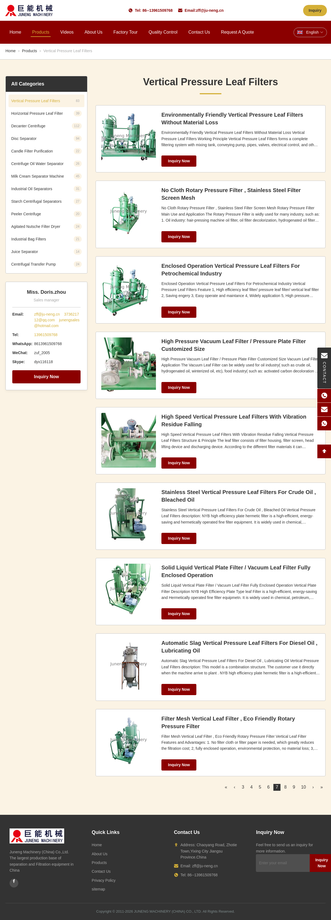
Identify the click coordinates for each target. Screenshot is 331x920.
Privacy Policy (104, 880)
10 (303, 787)
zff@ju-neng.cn (210, 10)
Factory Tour (125, 32)
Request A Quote (237, 32)
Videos (67, 32)
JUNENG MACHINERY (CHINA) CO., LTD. (168, 911)
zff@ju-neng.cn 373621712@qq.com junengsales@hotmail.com (56, 320)
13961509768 (46, 335)
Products (40, 32)
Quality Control (163, 32)
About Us (93, 32)
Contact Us (199, 32)
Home (15, 32)
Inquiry (315, 10)
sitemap (98, 889)
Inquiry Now (46, 376)
